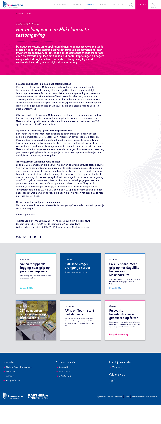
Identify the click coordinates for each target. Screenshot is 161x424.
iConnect (8, 396)
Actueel (20, 14)
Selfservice (63, 391)
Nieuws (27, 14)
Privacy (127, 416)
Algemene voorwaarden (105, 416)
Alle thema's (63, 396)
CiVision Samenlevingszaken (17, 387)
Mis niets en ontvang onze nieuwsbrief (144, 416)
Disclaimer (118, 416)
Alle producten (11, 400)
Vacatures (115, 387)
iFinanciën (9, 391)
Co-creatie (62, 387)
